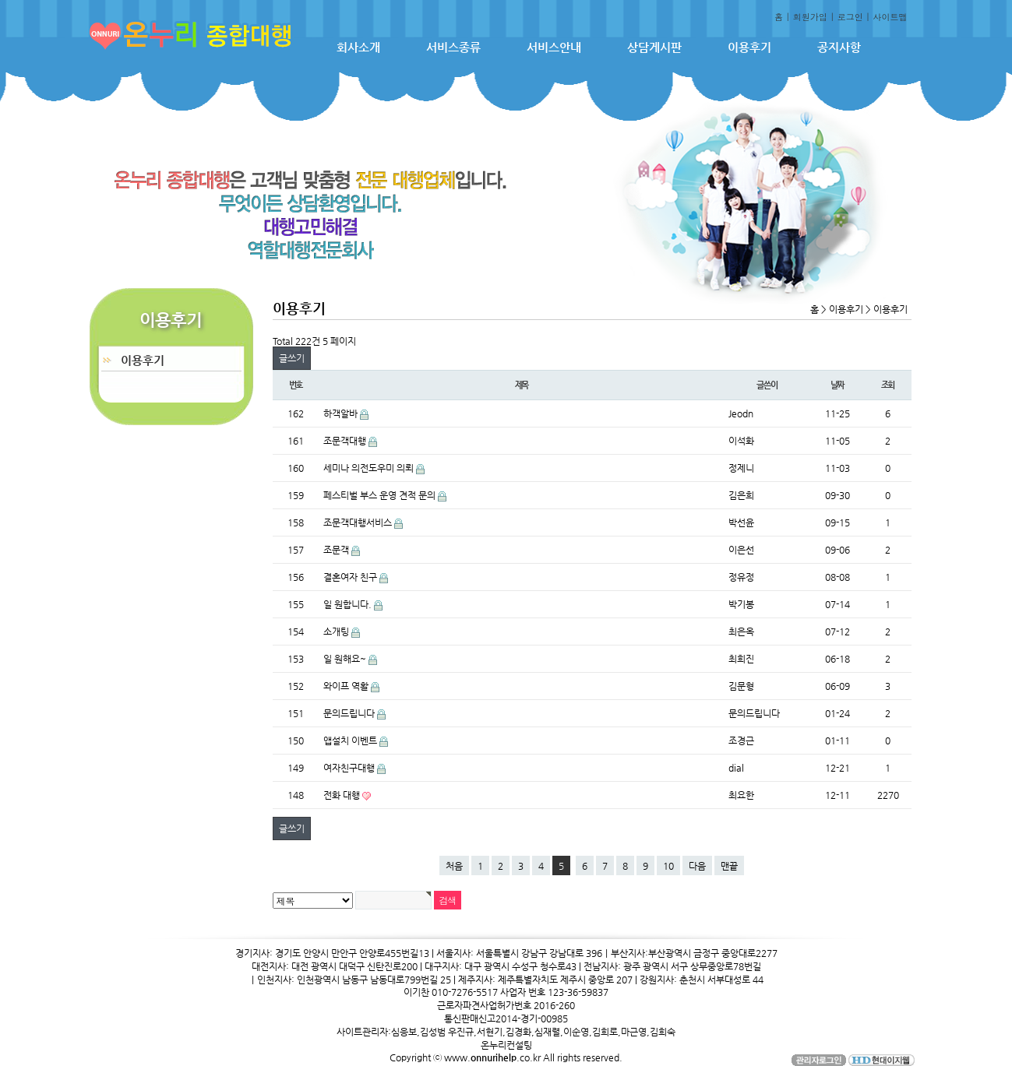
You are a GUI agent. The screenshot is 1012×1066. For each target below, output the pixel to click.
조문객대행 (345, 440)
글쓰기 (292, 358)
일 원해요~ (345, 658)
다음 (697, 865)
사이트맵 (890, 17)
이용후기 (749, 47)
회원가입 (810, 17)
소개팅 (337, 631)
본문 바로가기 (0, 0)
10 (668, 865)
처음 (454, 865)
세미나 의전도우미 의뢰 (369, 468)
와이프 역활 (347, 686)
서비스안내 (554, 47)
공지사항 (839, 47)
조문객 (337, 549)
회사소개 (358, 47)
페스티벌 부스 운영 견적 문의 (380, 495)
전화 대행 (342, 795)
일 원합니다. (348, 604)
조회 (888, 385)
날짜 (837, 385)
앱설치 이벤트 (351, 740)
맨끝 (729, 865)
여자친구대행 (350, 767)
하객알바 (341, 413)
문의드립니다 (350, 713)
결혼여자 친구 (351, 577)
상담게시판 (654, 47)
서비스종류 (453, 47)
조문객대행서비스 (358, 522)
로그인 (850, 17)
